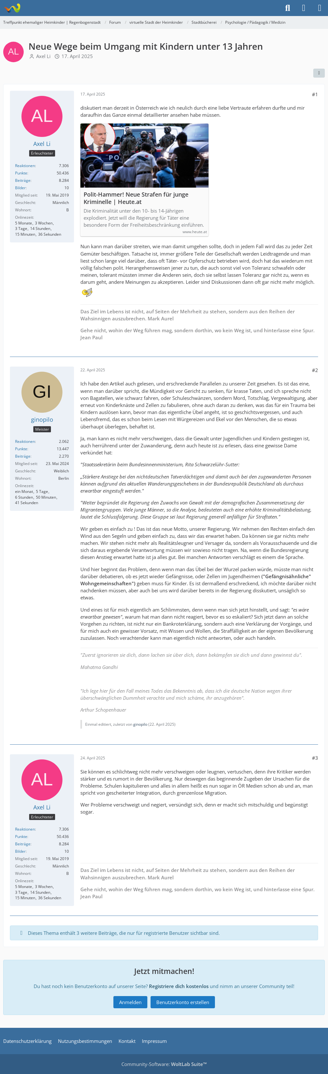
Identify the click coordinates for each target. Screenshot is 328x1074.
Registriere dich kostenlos (179, 986)
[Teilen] (319, 73)
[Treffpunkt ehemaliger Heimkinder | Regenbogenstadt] (12, 8)
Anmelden (130, 1002)
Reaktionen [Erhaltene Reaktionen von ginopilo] (25, 441)
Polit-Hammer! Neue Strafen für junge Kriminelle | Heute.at (136, 198)
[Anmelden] (303, 8)
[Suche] (287, 8)
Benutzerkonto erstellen (182, 1002)
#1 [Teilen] (315, 94)
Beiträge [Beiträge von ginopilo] (22, 456)
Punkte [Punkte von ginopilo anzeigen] (21, 449)
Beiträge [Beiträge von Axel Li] (22, 180)
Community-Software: (164, 1064)
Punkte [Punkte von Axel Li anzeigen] (21, 173)
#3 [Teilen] (315, 758)
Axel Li (43, 56)
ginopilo (140, 724)
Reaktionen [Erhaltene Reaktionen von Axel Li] (25, 165)
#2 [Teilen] (315, 370)
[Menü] (319, 8)
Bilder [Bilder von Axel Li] (20, 187)
